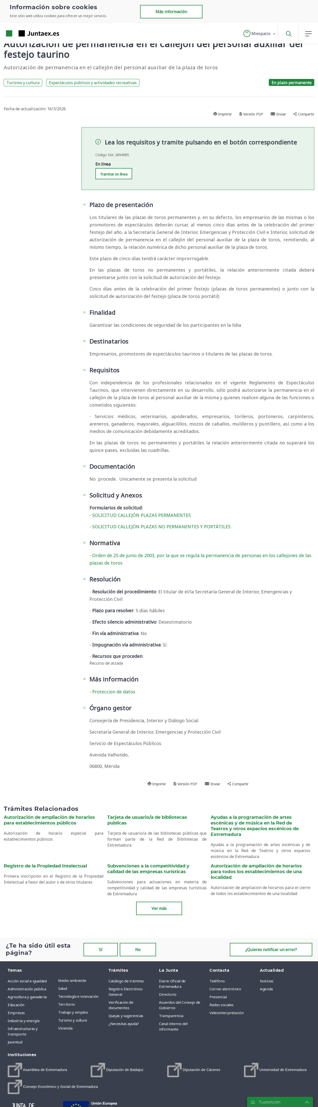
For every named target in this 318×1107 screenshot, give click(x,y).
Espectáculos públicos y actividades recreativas (93, 82)
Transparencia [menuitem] (171, 1015)
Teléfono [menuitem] (217, 980)
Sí (100, 949)
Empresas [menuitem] (16, 1012)
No (138, 949)
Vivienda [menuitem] (65, 1028)
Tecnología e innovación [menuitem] (78, 996)
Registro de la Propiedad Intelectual (45, 866)
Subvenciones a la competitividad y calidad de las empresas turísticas (148, 869)
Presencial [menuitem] (218, 996)
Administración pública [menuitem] (27, 988)
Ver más (159, 908)
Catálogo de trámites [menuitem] (126, 980)
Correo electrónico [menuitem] (225, 988)
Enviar (278, 114)
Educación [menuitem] (16, 1004)
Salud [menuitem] (62, 988)
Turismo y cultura (23, 82)
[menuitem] (37, 1070)
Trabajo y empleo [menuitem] (73, 1012)
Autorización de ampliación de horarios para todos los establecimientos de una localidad (256, 872)
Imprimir (222, 114)
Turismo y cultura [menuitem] (72, 1020)
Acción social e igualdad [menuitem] (27, 980)
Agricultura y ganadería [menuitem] (27, 996)
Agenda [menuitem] (266, 988)
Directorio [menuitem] (167, 994)
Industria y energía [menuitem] (23, 1020)
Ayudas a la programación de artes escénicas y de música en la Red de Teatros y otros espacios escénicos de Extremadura (255, 826)
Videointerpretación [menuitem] (226, 1012)
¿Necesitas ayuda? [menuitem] (124, 1023)
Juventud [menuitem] (15, 1041)
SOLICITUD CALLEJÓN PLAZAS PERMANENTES (141, 515)
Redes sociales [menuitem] (221, 1004)
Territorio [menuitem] (66, 1004)
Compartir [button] (303, 114)
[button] (259, 33)
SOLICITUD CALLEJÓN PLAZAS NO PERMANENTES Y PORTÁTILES (161, 527)
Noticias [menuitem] (266, 980)
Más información (171, 11)
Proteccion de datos (113, 692)
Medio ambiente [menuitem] (72, 980)
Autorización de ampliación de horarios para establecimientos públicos (49, 820)
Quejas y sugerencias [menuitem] (126, 1015)
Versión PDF (251, 114)
